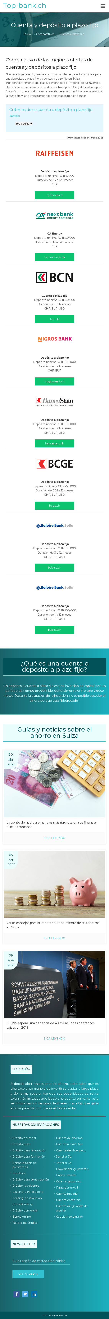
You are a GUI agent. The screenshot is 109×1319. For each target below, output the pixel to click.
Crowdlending (22, 1204)
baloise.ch (54, 567)
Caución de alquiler (69, 1216)
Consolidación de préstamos (24, 1165)
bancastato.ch (54, 443)
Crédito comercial (25, 1210)
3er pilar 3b (64, 1163)
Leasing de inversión (27, 1198)
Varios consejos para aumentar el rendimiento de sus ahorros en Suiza (53, 925)
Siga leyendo (54, 838)
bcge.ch (54, 505)
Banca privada (66, 1175)
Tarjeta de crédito (25, 1222)
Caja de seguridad (69, 1181)
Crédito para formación (28, 1156)
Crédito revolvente (25, 1185)
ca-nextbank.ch (54, 257)
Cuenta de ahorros (69, 1138)
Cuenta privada (67, 1193)
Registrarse (28, 1274)
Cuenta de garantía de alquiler (72, 1208)
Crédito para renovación (29, 1150)
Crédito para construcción (30, 1179)
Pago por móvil (67, 1187)
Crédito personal (24, 1138)
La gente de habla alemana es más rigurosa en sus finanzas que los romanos (52, 825)
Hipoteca (18, 1173)
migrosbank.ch (54, 381)
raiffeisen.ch (54, 195)
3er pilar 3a (63, 1156)
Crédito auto (21, 1144)
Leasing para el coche (27, 1192)
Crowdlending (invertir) (72, 1169)
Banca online (21, 1216)
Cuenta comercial (68, 1200)
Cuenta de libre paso (70, 1150)
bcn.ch (54, 319)
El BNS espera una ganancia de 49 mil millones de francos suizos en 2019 (50, 1025)
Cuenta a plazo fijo (69, 1144)
